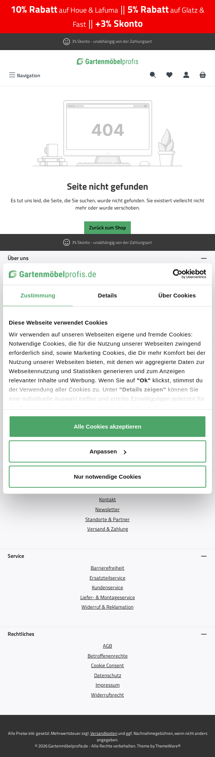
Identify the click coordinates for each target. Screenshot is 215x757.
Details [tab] (107, 295)
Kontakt (107, 499)
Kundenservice (107, 587)
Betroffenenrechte (108, 656)
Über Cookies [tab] (177, 295)
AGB (107, 646)
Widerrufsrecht (107, 695)
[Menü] (24, 75)
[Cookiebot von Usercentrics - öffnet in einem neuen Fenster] (172, 274)
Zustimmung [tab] (38, 295)
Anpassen (108, 451)
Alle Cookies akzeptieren (108, 426)
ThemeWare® (168, 745)
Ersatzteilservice (107, 578)
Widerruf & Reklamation (107, 607)
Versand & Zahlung (107, 529)
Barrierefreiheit (107, 568)
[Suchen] (153, 75)
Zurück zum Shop (107, 227)
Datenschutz (107, 675)
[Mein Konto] (186, 75)
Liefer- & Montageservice (107, 597)
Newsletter (107, 509)
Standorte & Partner (107, 519)
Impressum (108, 685)
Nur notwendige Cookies (107, 476)
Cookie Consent (107, 665)
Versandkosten (103, 733)
